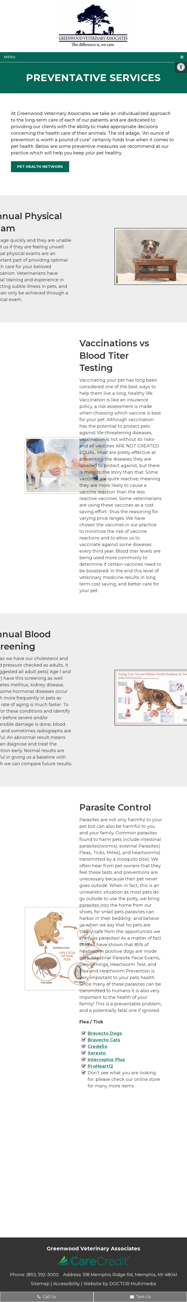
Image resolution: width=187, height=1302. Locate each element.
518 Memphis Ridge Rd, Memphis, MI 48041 (130, 1274)
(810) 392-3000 (43, 1274)
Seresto (48, 1053)
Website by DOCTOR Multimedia (120, 1283)
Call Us (46, 1296)
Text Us (140, 1296)
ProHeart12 (51, 1066)
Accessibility (66, 1283)
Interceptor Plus (57, 1059)
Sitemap (40, 1283)
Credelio (48, 1046)
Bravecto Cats (55, 1040)
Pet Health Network (40, 166)
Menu (9, 57)
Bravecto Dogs (56, 1033)
